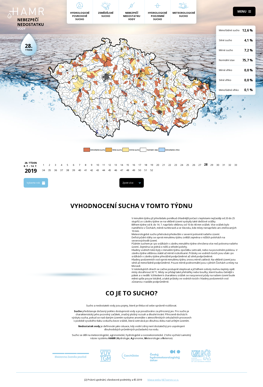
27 (199, 165)
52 (151, 170)
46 (115, 170)
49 (133, 170)
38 (67, 170)
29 (211, 165)
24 (181, 165)
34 (43, 170)
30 (217, 165)
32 (229, 165)
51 (145, 170)
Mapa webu (154, 379)
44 (103, 170)
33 (235, 165)
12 (109, 165)
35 (49, 170)
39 (73, 170)
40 (79, 170)
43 (97, 170)
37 (61, 170)
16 (133, 165)
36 (55, 170)
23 (175, 165)
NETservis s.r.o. (170, 379)
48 (127, 170)
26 (193, 165)
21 (163, 165)
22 (169, 165)
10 (97, 165)
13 (115, 165)
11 (103, 165)
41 (85, 170)
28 (205, 164)
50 (139, 170)
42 (91, 170)
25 (187, 165)
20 (157, 165)
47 (121, 170)
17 (139, 165)
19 (151, 165)
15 (127, 165)
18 (145, 165)
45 (109, 170)
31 (223, 165)
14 (121, 165)
